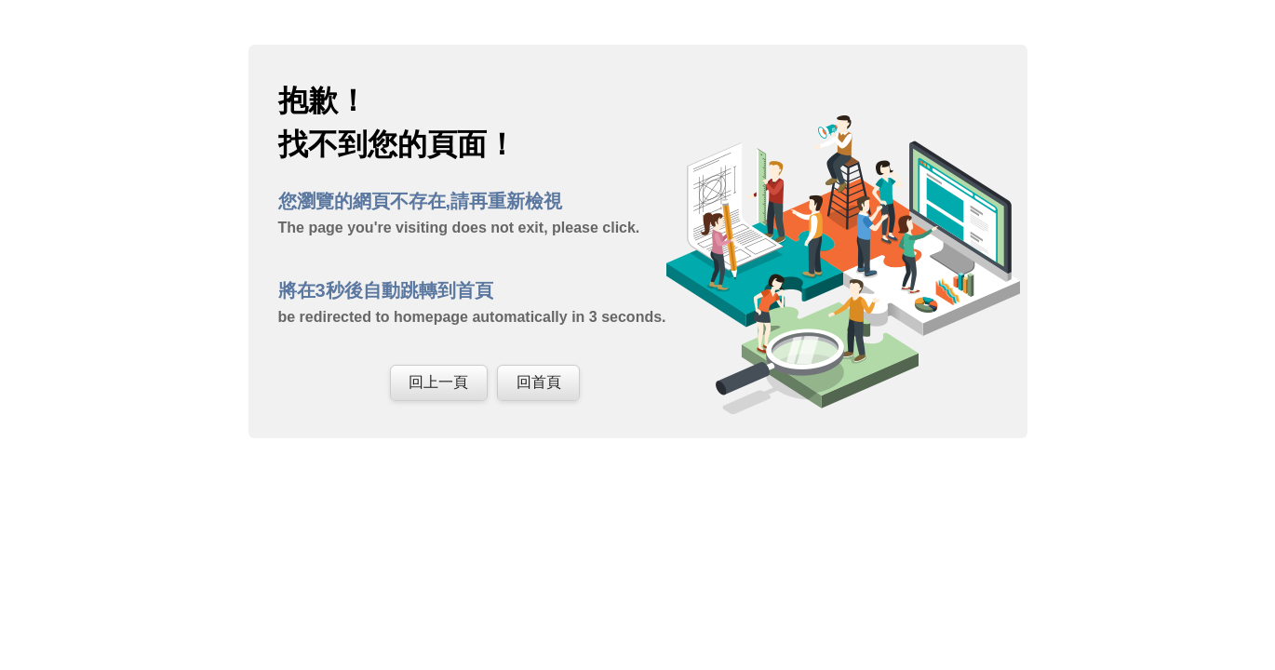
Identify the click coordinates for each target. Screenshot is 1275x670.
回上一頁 (438, 382)
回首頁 (539, 382)
